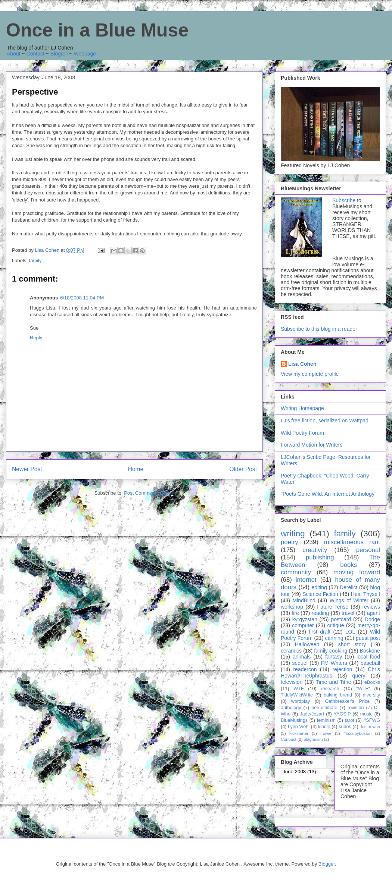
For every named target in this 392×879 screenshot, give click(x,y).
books (348, 564)
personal (368, 549)
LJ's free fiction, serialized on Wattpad (324, 420)
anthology (291, 707)
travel (348, 613)
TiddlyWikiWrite (297, 695)
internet (306, 579)
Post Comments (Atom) (149, 493)
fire (295, 613)
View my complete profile (310, 374)
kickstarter (298, 733)
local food (368, 657)
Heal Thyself (365, 594)
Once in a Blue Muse (97, 30)
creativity (314, 549)
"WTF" (363, 688)
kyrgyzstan (304, 619)
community (296, 572)
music (366, 714)
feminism (326, 720)
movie (326, 733)
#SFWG (371, 720)
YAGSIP (342, 714)
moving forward (356, 572)
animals (302, 657)
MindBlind (303, 600)
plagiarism (313, 739)
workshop (292, 607)
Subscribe (343, 200)
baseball (370, 663)
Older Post (243, 469)
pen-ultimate (324, 707)
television (291, 682)
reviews (371, 607)
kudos (345, 726)
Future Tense (332, 607)
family (35, 260)
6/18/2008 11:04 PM (82, 298)
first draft (319, 632)
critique (335, 625)
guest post (368, 638)
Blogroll (59, 54)
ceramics (291, 651)
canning (334, 638)
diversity (371, 695)
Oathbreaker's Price (347, 701)
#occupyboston (357, 733)
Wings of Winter (349, 600)
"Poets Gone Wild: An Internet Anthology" (328, 494)
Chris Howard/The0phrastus (330, 672)
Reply (36, 337)
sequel (300, 663)
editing (319, 587)
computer (303, 625)
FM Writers (334, 663)
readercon (305, 669)
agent (373, 613)
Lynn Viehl (298, 726)
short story (352, 644)
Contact (35, 54)
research (330, 688)
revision (356, 707)
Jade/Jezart (312, 714)
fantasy (333, 657)
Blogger (326, 864)
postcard (341, 619)
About (14, 54)
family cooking (330, 651)
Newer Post (27, 469)
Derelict (348, 587)
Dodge (372, 619)
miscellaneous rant (352, 542)
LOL (350, 632)
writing (293, 533)
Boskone (370, 651)
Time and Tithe (333, 682)
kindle (324, 726)
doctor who (370, 726)
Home (136, 469)
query (358, 676)
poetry (289, 542)
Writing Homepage (302, 408)
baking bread (338, 695)
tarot (349, 720)
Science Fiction (320, 594)
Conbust (288, 739)
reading (320, 613)
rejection (342, 669)
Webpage (85, 54)
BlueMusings (294, 720)
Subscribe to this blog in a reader (319, 329)
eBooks (372, 682)
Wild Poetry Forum (302, 433)
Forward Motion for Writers (311, 445)
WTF (298, 688)
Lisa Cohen (302, 364)
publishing (320, 557)
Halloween (307, 644)
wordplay (300, 701)
